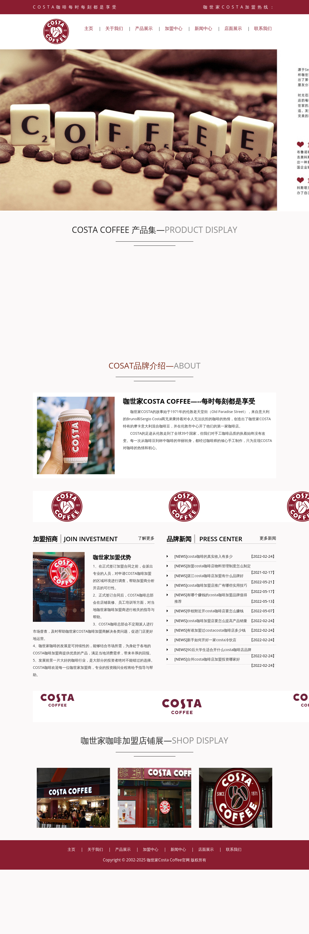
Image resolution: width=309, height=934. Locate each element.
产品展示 (144, 28)
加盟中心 (173, 28)
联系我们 (263, 28)
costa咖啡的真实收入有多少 (210, 556)
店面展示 (233, 28)
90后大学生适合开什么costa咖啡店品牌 (219, 649)
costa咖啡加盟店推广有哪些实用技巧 (217, 585)
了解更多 (146, 538)
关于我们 (114, 28)
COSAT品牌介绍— (154, 366)
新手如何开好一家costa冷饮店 (211, 639)
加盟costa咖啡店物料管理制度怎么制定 (219, 565)
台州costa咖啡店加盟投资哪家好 (213, 659)
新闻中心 (203, 28)
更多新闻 (268, 538)
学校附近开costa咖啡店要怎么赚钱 (215, 610)
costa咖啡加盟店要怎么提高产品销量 (217, 620)
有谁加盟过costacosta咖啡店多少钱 (216, 630)
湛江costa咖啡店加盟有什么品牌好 (215, 575)
